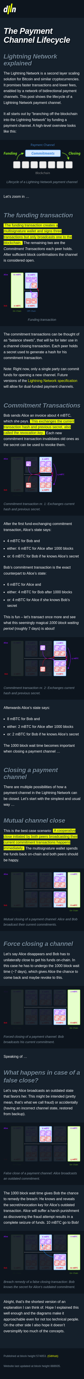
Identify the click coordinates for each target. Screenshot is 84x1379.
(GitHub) (52, 1356)
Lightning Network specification (53, 381)
